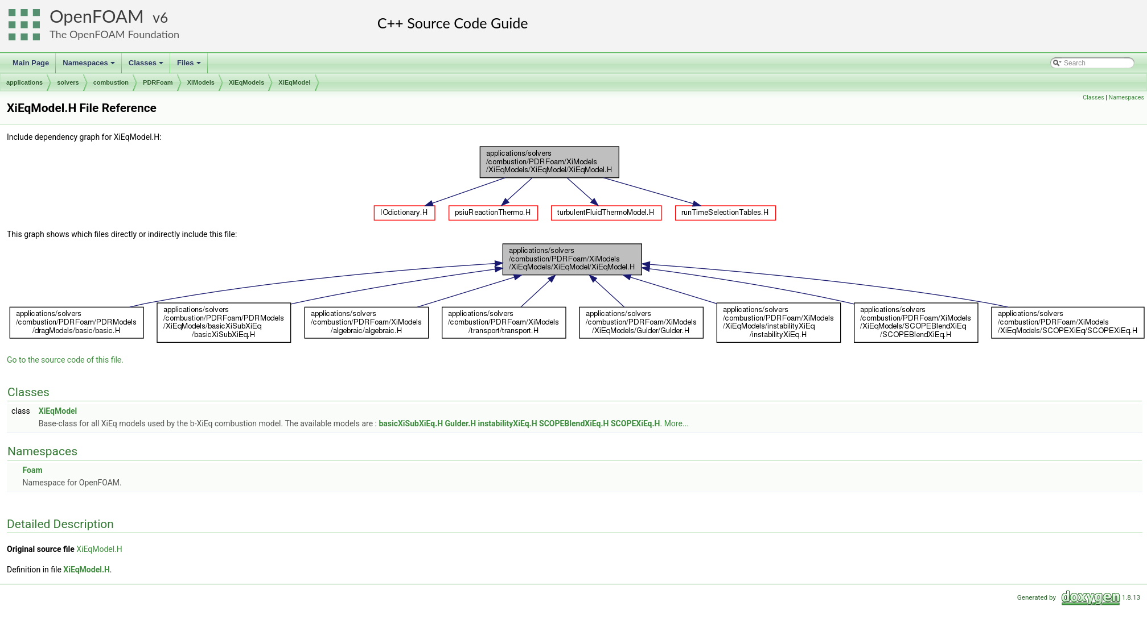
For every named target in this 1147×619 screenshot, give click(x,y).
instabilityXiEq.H (507, 423)
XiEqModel (294, 82)
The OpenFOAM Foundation (114, 34)
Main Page (31, 63)
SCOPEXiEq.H (635, 423)
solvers (68, 82)
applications (24, 82)
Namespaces (90, 66)
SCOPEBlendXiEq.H (574, 423)
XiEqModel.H (99, 549)
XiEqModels (246, 82)
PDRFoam (158, 82)
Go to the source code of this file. (65, 359)
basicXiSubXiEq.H (411, 423)
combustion (111, 82)
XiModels (201, 82)
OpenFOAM (97, 16)
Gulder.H (460, 423)
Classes (147, 66)
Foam (32, 470)
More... (676, 423)
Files (190, 66)
